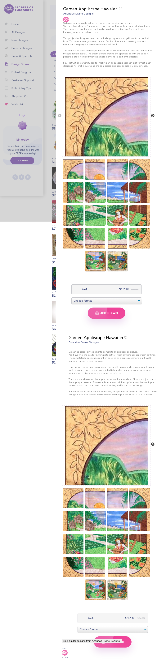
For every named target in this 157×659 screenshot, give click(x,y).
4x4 (84, 289)
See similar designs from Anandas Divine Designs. (91, 641)
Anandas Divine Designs (78, 13)
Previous (60, 116)
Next (153, 116)
